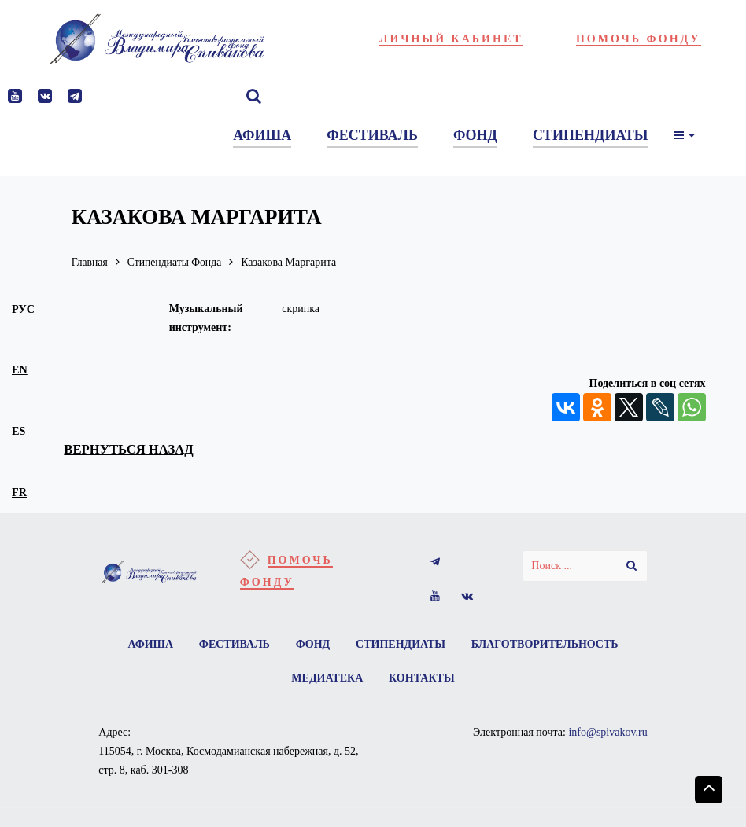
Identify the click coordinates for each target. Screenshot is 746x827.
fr (19, 492)
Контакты (422, 679)
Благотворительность (545, 644)
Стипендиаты (401, 644)
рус (23, 309)
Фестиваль (233, 644)
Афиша (149, 644)
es (18, 431)
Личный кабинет (451, 39)
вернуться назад (130, 449)
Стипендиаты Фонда (176, 262)
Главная (90, 262)
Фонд (313, 644)
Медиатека (327, 679)
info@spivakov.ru (607, 733)
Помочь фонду (638, 39)
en (20, 369)
